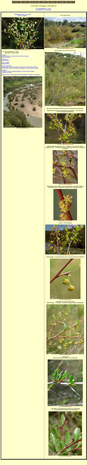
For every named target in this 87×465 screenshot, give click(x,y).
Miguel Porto (26, 128)
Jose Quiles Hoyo (69, 184)
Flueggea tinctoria (19, 14)
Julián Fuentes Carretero (26, 49)
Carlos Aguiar (68, 406)
